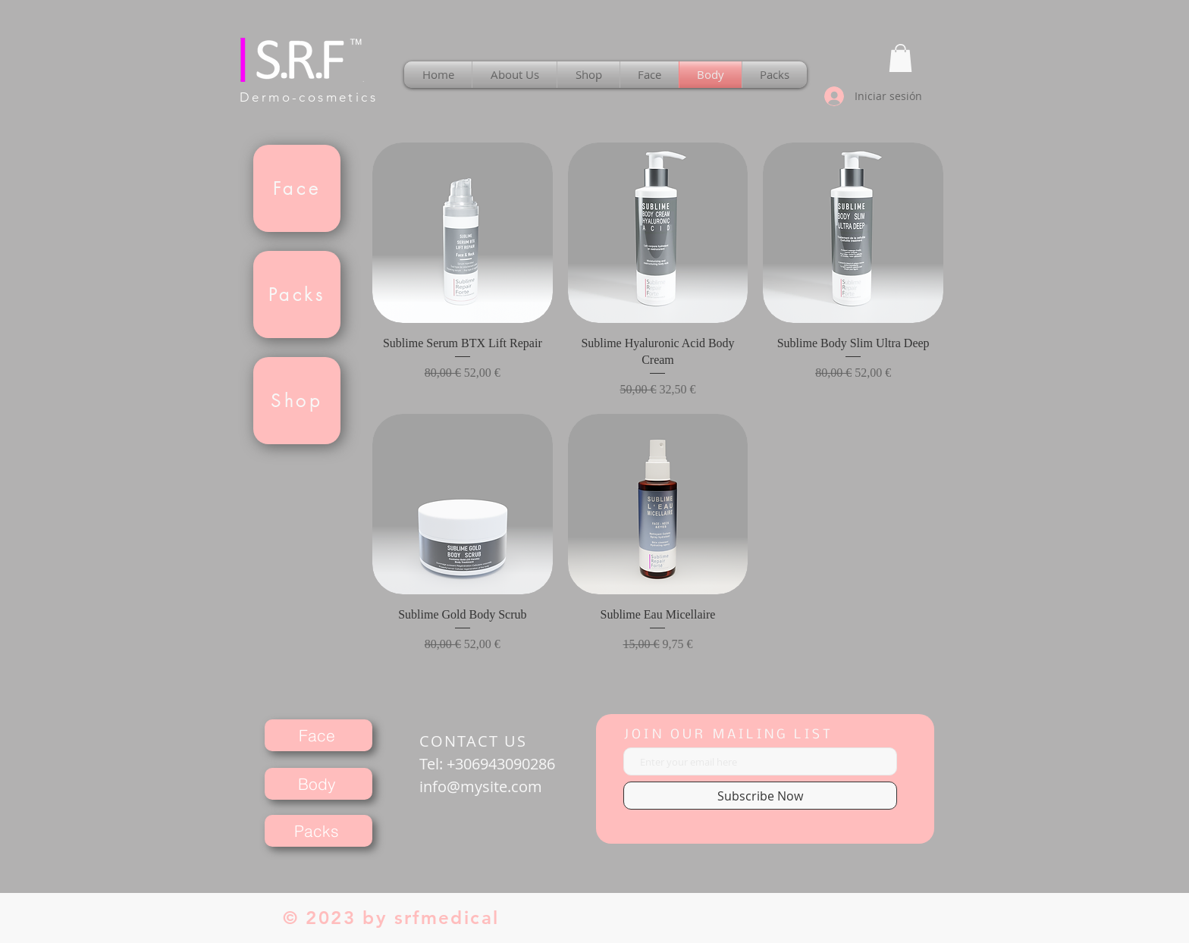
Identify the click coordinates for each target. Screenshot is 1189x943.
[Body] (318, 784)
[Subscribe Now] (760, 796)
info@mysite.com (480, 786)
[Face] (296, 188)
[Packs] (296, 294)
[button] (900, 58)
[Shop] (296, 400)
